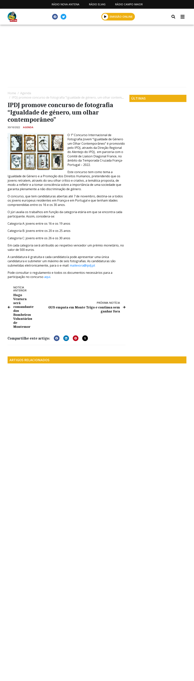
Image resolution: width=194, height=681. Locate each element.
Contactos (99, 657)
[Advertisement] (97, 56)
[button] (105, 16)
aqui (47, 277)
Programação (70, 657)
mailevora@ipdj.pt (82, 265)
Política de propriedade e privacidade (146, 657)
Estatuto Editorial (34, 657)
